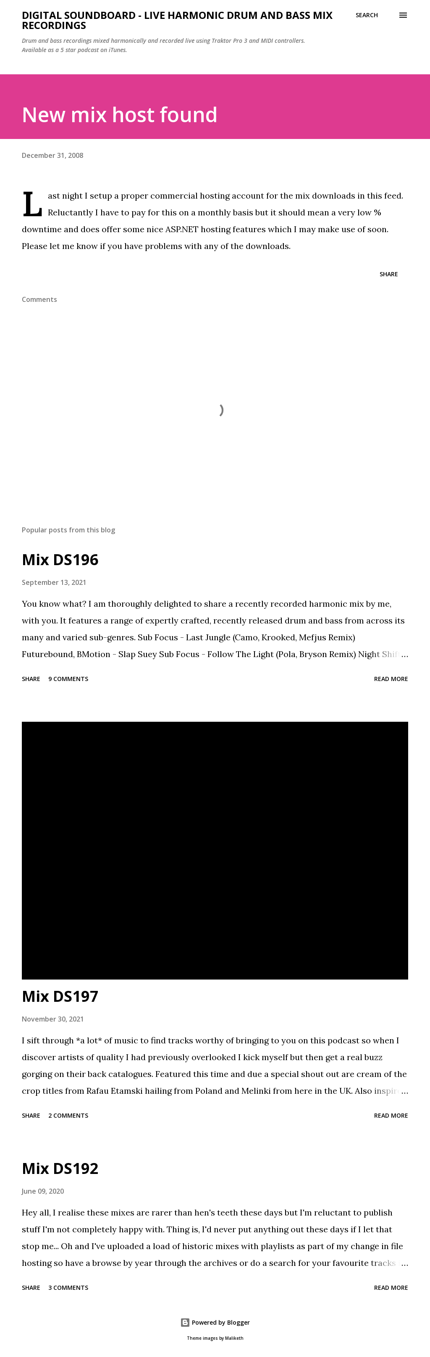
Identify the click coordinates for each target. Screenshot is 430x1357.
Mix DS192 (60, 1168)
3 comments (68, 1288)
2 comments (68, 1115)
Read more (391, 679)
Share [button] (389, 274)
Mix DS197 (60, 996)
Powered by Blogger (215, 1322)
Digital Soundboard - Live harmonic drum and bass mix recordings (177, 20)
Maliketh (234, 1338)
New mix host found (120, 114)
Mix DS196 (60, 559)
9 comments (68, 679)
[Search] (367, 15)
